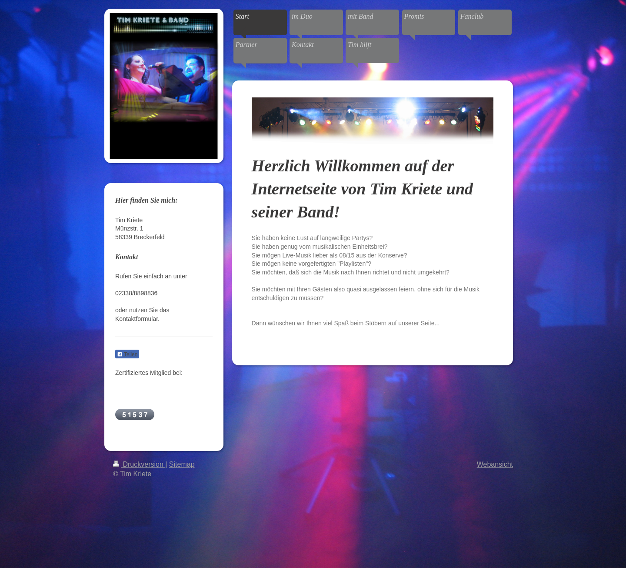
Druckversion (139, 464)
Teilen (127, 354)
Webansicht (495, 464)
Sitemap (182, 464)
